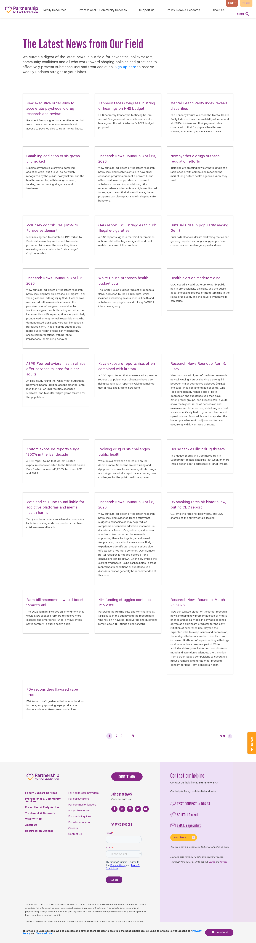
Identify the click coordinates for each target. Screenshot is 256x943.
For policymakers (78, 799)
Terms (212, 862)
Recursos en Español (39, 831)
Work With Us (33, 819)
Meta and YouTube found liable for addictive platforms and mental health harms (55, 507)
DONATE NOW (126, 776)
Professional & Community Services (43, 800)
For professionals (79, 810)
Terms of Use (44, 934)
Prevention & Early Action (42, 807)
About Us (31, 825)
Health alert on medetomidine (195, 278)
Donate (228, 3)
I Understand (219, 932)
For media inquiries (79, 816)
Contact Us (75, 834)
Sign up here (125, 67)
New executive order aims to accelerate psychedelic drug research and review (50, 109)
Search (243, 14)
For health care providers (83, 793)
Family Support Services (41, 793)
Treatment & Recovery (40, 813)
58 (133, 736)
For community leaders (82, 805)
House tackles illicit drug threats (197, 449)
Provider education (79, 822)
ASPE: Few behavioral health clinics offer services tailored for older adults (55, 369)
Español (245, 3)
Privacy (223, 862)
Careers (73, 828)
